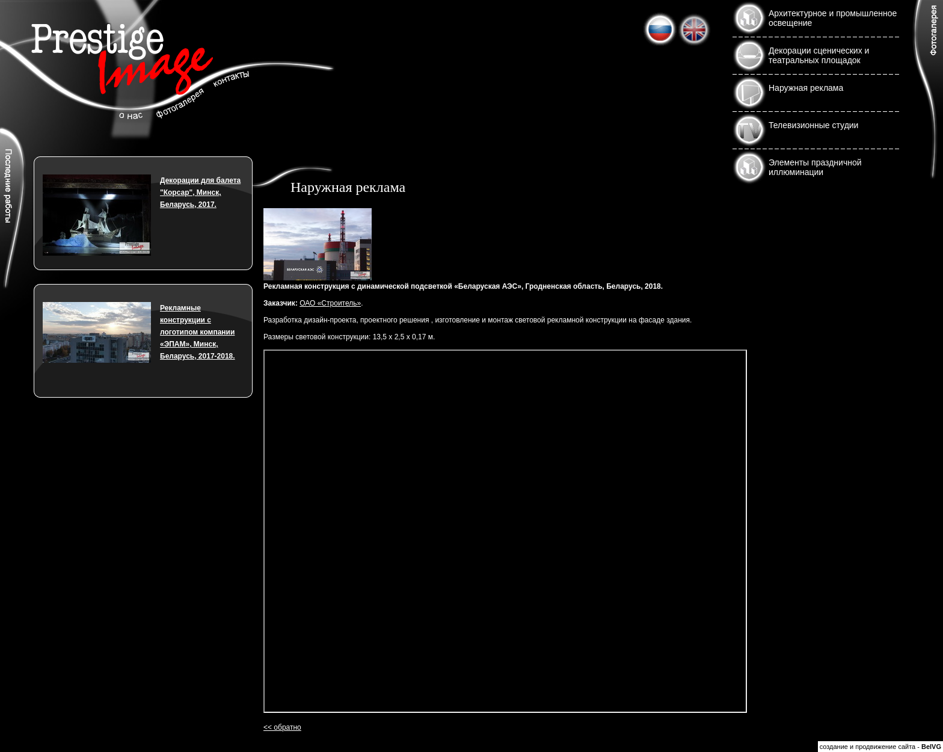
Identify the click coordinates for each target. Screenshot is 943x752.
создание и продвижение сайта (868, 746)
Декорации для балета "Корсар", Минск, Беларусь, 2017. (200, 192)
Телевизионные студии (813, 125)
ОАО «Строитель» (330, 303)
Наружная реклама (806, 88)
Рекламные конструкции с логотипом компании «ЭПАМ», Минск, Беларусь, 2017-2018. (197, 332)
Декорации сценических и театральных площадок (819, 55)
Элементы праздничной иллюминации (815, 167)
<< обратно (282, 727)
